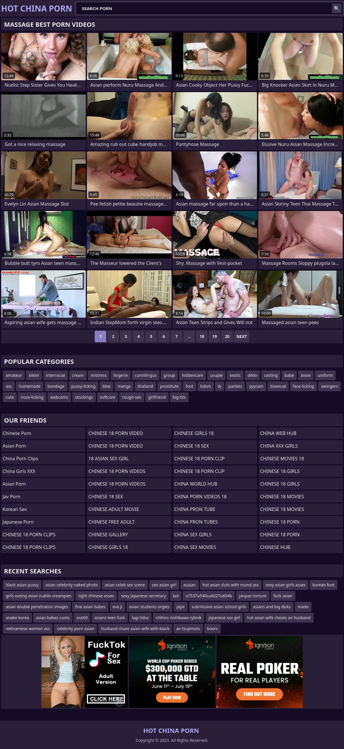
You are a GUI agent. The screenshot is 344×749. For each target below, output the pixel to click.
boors (212, 628)
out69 (82, 617)
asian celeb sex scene (125, 585)
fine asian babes (90, 606)
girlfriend (157, 397)
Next (241, 336)
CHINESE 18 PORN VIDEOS (116, 471)
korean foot (323, 585)
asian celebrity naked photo (71, 585)
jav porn (11, 496)
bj (219, 386)
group (169, 375)
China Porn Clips (20, 458)
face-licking (303, 386)
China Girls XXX (19, 471)
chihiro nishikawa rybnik (179, 617)
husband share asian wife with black (135, 628)
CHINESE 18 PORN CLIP (199, 458)
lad (175, 595)
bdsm (205, 386)
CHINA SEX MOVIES (195, 547)
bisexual (278, 386)
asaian (189, 585)
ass (9, 386)
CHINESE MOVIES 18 (282, 458)
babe (289, 375)
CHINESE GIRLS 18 (108, 547)
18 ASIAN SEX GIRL (108, 458)
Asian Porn (14, 446)
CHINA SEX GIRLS (193, 534)
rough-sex (131, 397)
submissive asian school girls (219, 606)
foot (189, 386)
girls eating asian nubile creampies (38, 595)
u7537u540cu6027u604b (208, 595)
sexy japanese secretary (143, 595)
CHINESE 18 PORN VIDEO (115, 433)
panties (235, 386)
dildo (252, 375)
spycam (256, 386)
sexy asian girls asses (286, 585)
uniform (325, 375)
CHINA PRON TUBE (194, 509)
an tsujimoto (188, 628)
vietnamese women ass (28, 628)
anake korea (17, 617)
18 (201, 336)
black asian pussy (22, 585)
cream (78, 375)
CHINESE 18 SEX (105, 496)
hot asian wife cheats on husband (278, 617)
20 (227, 336)
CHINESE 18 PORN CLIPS (29, 534)
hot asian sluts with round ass (231, 585)
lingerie (120, 375)
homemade (30, 386)
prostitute (169, 386)
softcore (107, 397)
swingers (329, 386)
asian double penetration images (37, 606)
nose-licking (32, 397)
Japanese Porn (18, 522)
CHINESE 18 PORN (280, 522)
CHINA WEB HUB (278, 433)
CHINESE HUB (275, 547)
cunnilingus (146, 375)
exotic (235, 375)
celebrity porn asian (75, 628)
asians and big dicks (272, 606)
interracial (55, 375)
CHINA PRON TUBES (196, 522)
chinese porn (17, 433)
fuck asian (282, 595)
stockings (84, 397)
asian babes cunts (53, 617)
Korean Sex (15, 509)
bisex (306, 375)
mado (303, 606)
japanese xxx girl (224, 617)
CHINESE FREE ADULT (111, 522)
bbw (106, 386)
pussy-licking (83, 386)
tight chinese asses (96, 595)
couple (216, 375)
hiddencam (192, 375)
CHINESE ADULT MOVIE (113, 509)
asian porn (14, 484)
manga (124, 386)
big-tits (179, 397)
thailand (145, 386)
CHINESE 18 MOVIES (282, 496)
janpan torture (252, 595)
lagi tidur (140, 617)
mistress (99, 375)
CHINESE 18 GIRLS (280, 471)
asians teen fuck (109, 617)
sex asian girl (164, 585)
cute (10, 397)
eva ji (117, 606)
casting (271, 375)
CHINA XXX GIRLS (279, 446)
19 (214, 336)
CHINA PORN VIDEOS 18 (200, 496)
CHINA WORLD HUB (195, 484)
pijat (180, 606)
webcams (59, 397)
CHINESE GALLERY (108, 534)
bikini (34, 375)
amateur (14, 375)
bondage (55, 386)
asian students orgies (149, 606)
